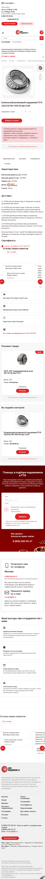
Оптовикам (6, 811)
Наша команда (26, 808)
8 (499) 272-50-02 (8, 825)
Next (40, 282)
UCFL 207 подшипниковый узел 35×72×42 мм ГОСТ (18, 372)
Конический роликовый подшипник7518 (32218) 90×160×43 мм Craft (22, 433)
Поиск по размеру (25, 797)
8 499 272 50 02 (7, 16)
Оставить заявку (8, 56)
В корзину (22, 390)
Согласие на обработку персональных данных (16, 863)
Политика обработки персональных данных (15, 861)
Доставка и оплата (28, 811)
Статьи (4, 818)
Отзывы (4, 814)
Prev (3, 748)
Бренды (4, 803)
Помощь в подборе (9, 23)
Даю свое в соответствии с (21, 523)
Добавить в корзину (12, 120)
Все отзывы (11, 252)
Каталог (4, 797)
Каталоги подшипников (7, 807)
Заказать (22, 517)
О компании (25, 801)
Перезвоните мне (26, 23)
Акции (3, 800)
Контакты (24, 814)
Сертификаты (26, 805)
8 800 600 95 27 (13, 19)
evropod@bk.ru (10, 597)
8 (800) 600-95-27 (11, 576)
